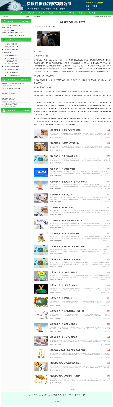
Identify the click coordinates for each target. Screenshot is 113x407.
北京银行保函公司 (9, 61)
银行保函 (6, 52)
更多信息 (72, 389)
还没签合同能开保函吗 (8, 99)
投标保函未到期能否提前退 (10, 104)
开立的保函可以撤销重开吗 (10, 94)
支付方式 (82, 13)
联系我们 (92, 13)
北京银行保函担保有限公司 (57, 137)
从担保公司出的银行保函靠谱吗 (11, 88)
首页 (21, 13)
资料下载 (71, 13)
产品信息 (31, 13)
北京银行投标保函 (9, 44)
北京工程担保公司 (9, 64)
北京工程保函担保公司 (10, 69)
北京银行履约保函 (9, 55)
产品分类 (41, 13)
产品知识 (51, 13)
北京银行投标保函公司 (10, 66)
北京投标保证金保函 (9, 47)
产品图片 (61, 13)
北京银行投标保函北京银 (11, 75)
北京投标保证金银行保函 (11, 49)
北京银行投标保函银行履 (11, 72)
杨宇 (84, 395)
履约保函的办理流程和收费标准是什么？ (13, 83)
